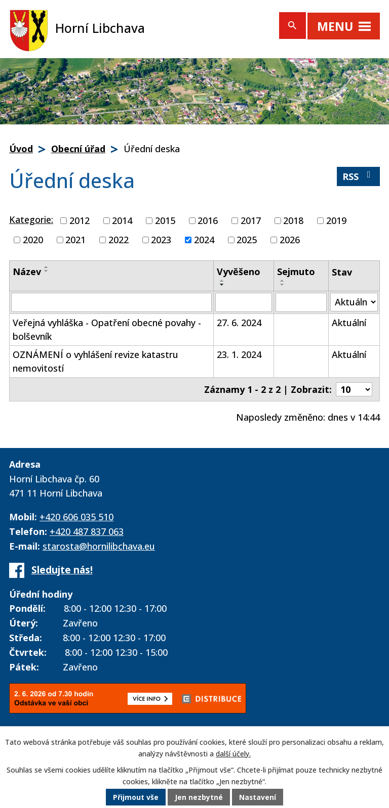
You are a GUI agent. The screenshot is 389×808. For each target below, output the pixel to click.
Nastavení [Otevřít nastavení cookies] (258, 797)
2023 (161, 240)
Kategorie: (31, 219)
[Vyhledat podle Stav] (354, 302)
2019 (336, 220)
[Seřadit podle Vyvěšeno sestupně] (222, 285)
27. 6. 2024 (239, 323)
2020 (33, 240)
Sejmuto (296, 271)
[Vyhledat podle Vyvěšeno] (243, 302)
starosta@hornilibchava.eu (99, 546)
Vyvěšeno (238, 271)
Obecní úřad (78, 149)
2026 (290, 240)
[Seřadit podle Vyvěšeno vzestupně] (222, 281)
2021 (75, 240)
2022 (118, 240)
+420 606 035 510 (76, 517)
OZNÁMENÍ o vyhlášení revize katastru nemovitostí (95, 361)
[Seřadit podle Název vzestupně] (46, 267)
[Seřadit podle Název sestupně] (46, 271)
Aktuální (349, 323)
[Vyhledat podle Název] (111, 302)
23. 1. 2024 (239, 354)
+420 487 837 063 (87, 531)
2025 (247, 240)
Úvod (21, 149)
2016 (208, 220)
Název (27, 271)
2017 (251, 220)
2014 (122, 220)
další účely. (233, 753)
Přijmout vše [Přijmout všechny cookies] (136, 797)
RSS (358, 176)
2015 (165, 220)
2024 (204, 240)
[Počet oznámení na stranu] (354, 389)
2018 (293, 220)
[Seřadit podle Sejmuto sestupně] (282, 285)
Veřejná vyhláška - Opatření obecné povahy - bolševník (107, 329)
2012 (79, 220)
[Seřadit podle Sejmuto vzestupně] (282, 281)
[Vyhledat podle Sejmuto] (301, 302)
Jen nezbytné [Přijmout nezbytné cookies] (199, 797)
